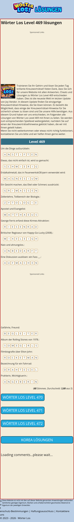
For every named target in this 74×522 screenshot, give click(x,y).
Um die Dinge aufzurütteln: (15, 148)
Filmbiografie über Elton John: (17, 351)
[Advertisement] (37, 55)
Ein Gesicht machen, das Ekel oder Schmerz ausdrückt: (30, 184)
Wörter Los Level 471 (23, 410)
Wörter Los (24, 518)
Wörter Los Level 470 (23, 397)
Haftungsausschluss (42, 511)
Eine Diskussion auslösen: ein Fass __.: (21, 256)
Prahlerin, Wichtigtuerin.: (14, 375)
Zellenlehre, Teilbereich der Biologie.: (20, 196)
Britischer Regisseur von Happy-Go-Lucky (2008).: (27, 232)
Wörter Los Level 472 (23, 423)
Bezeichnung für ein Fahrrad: (16, 363)
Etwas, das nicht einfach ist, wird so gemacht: (25, 160)
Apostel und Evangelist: (13, 208)
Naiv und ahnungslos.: (13, 244)
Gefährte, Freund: (10, 327)
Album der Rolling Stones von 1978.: (20, 339)
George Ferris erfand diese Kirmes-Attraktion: (25, 220)
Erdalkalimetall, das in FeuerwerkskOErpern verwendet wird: (33, 172)
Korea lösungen (37, 439)
